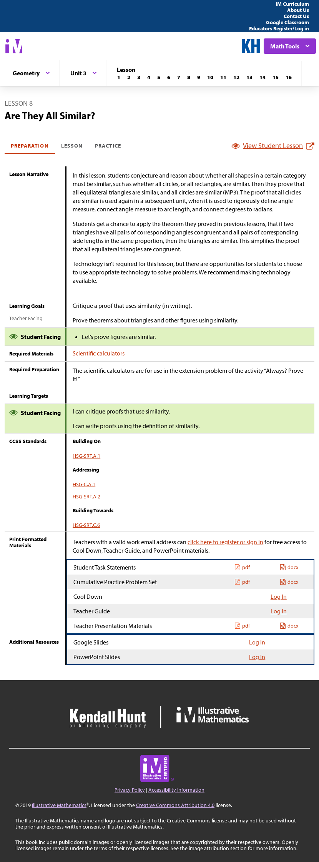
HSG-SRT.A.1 (86, 456)
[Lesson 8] (189, 77)
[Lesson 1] (119, 77)
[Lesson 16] (288, 77)
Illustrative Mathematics (59, 805)
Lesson (72, 145)
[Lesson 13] (249, 77)
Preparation (30, 145)
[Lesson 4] (149, 77)
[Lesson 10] (210, 77)
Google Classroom (287, 22)
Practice (108, 145)
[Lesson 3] (139, 77)
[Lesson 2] (129, 77)
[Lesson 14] (262, 77)
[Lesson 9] (199, 77)
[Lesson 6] (169, 77)
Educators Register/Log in (279, 28)
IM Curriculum (292, 4)
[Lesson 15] (275, 77)
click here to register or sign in (225, 542)
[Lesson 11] (223, 77)
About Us (298, 10)
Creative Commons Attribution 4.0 (175, 805)
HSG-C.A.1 (84, 484)
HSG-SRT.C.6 (86, 525)
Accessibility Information (176, 789)
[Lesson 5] (159, 77)
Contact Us (296, 16)
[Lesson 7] (179, 77)
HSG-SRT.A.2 (86, 496)
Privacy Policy (130, 789)
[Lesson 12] (236, 77)
